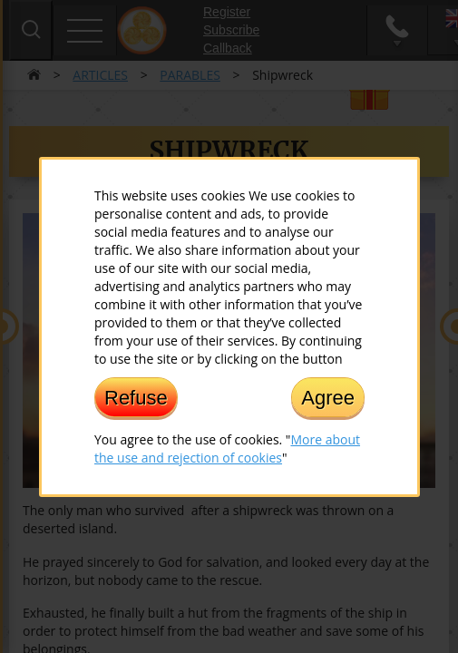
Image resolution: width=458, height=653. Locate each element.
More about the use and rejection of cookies (227, 447)
